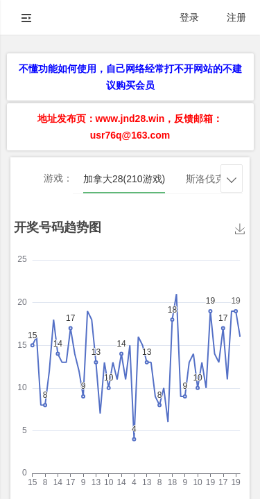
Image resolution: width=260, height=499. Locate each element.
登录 (189, 17)
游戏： (58, 178)
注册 (236, 17)
